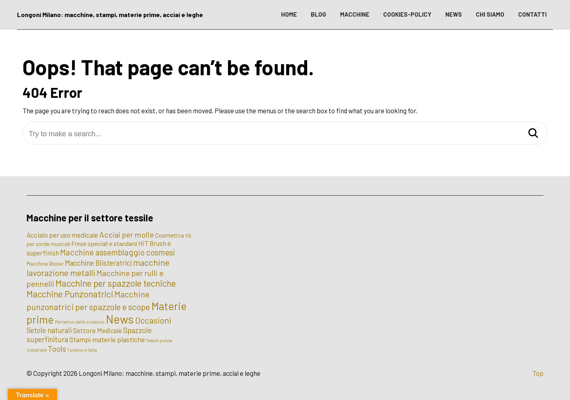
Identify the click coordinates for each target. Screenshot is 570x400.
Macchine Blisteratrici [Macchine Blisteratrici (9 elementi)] (98, 263)
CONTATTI (532, 14)
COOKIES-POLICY (407, 14)
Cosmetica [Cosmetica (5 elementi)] (169, 235)
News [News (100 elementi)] (120, 319)
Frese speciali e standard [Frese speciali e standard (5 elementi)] (104, 243)
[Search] (533, 133)
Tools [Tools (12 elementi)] (57, 348)
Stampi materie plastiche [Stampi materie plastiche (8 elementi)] (107, 339)
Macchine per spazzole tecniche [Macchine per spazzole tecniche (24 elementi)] (115, 283)
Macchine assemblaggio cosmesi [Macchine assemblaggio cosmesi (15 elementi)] (117, 252)
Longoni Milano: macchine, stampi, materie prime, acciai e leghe (110, 14)
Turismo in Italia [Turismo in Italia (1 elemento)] (82, 349)
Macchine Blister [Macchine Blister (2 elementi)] (45, 264)
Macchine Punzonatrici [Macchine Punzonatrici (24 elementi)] (70, 293)
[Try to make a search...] (285, 134)
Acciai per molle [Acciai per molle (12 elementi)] (126, 234)
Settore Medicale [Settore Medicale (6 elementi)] (97, 330)
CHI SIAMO (490, 14)
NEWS (453, 14)
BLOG (318, 14)
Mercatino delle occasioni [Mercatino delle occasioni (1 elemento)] (79, 321)
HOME (289, 14)
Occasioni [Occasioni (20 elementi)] (153, 320)
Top (537, 373)
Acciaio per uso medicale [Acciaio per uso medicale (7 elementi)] (62, 235)
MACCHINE (354, 14)
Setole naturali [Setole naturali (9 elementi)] (49, 330)
